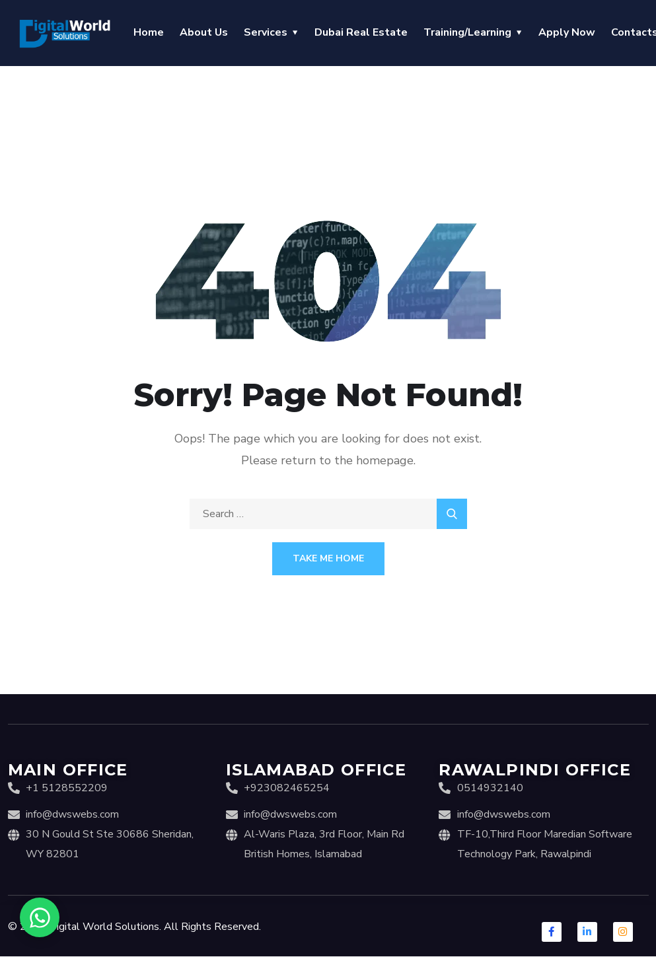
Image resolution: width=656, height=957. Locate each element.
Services (265, 32)
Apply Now (566, 32)
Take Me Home (328, 558)
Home (148, 32)
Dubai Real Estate (361, 32)
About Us (204, 32)
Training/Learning (467, 32)
